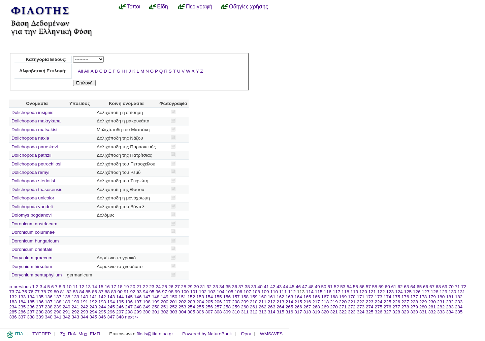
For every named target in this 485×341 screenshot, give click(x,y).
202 (182, 301)
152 (191, 296)
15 (100, 286)
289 (49, 311)
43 (279, 286)
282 (441, 306)
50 (323, 286)
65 (419, 286)
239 (58, 306)
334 (450, 311)
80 (56, 291)
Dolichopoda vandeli (32, 206)
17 (113, 286)
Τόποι (133, 6)
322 (343, 311)
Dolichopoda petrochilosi (36, 163)
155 (218, 296)
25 (164, 286)
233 (459, 301)
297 (120, 311)
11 (75, 286)
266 (298, 306)
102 (203, 291)
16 (107, 286)
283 (450, 306)
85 (88, 291)
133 (22, 296)
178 (423, 296)
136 (49, 296)
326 (378, 311)
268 (316, 306)
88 (107, 291)
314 (272, 311)
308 (218, 311)
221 (352, 301)
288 (40, 311)
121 (372, 291)
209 (245, 301)
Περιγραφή (199, 6)
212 (272, 301)
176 (405, 296)
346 (102, 316)
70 (451, 286)
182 (459, 296)
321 (334, 311)
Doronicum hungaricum (35, 240)
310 (236, 311)
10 (68, 286)
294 (93, 311)
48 (311, 286)
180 (441, 296)
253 (182, 306)
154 (209, 296)
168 (334, 296)
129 (443, 291)
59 (381, 286)
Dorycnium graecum (32, 257)
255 (200, 306)
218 (325, 301)
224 (378, 301)
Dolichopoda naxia (30, 138)
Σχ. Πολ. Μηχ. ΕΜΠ (80, 333)
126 (417, 291)
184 (22, 301)
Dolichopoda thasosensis (36, 189)
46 (298, 286)
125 (408, 291)
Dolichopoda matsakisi (34, 129)
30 (196, 286)
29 (190, 286)
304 (182, 311)
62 (399, 286)
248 (138, 306)
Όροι (246, 333)
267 (307, 306)
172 (370, 296)
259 (236, 306)
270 (334, 306)
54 (349, 286)
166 (316, 296)
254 (191, 306)
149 (164, 296)
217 (316, 301)
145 (129, 296)
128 (435, 291)
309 (227, 311)
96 (158, 291)
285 (13, 311)
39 (253, 286)
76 (30, 291)
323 (352, 311)
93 (138, 291)
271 (343, 306)
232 (450, 301)
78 (43, 291)
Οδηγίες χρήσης (248, 6)
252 (173, 306)
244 (102, 306)
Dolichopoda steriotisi (33, 180)
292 (75, 311)
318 (307, 311)
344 (84, 316)
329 (405, 311)
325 (370, 311)
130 (452, 291)
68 (438, 286)
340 (49, 316)
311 (245, 311)
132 (13, 296)
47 (304, 286)
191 (84, 301)
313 (262, 311)
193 (102, 301)
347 (111, 316)
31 (202, 286)
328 (396, 311)
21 (138, 286)
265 (289, 306)
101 (194, 291)
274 (370, 306)
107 (247, 291)
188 (58, 301)
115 (319, 291)
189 (66, 301)
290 (58, 311)
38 (247, 286)
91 (126, 291)
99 (177, 291)
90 (120, 291)
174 (387, 296)
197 (138, 301)
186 (40, 301)
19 (126, 286)
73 (11, 291)
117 (337, 291)
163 (289, 296)
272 (352, 306)
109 (265, 291)
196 (129, 301)
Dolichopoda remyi (30, 172)
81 (62, 291)
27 (177, 286)
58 (374, 286)
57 (368, 286)
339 (40, 316)
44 (285, 286)
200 (164, 301)
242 (84, 306)
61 (393, 286)
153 (200, 296)
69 (444, 286)
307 (209, 311)
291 (66, 311)
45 (291, 286)
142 (102, 296)
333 (441, 311)
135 (40, 296)
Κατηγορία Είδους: (46, 59)
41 (266, 286)
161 (272, 296)
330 (414, 311)
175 (396, 296)
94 (145, 291)
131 (461, 291)
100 (185, 291)
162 (280, 296)
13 (88, 286)
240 (66, 306)
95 (151, 291)
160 (262, 296)
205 (209, 301)
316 (289, 311)
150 (173, 296)
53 (342, 286)
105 (229, 291)
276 (387, 306)
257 (218, 306)
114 (310, 291)
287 (31, 311)
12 (81, 286)
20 (132, 286)
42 (272, 286)
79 (50, 291)
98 (170, 291)
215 (298, 301)
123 (390, 291)
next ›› (131, 316)
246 (120, 306)
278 (405, 306)
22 (145, 286)
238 (49, 306)
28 (183, 286)
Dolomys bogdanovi (31, 215)
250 (156, 306)
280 (423, 306)
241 (75, 306)
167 (325, 296)
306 (200, 311)
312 (254, 311)
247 (129, 306)
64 (412, 286)
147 (147, 296)
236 (31, 306)
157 (236, 296)
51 (329, 286)
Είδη (162, 6)
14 (94, 286)
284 (459, 306)
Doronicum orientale (32, 249)
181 (450, 296)
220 (343, 301)
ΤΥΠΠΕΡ (41, 333)
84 (81, 291)
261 (254, 306)
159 (254, 296)
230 (432, 301)
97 (164, 291)
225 (387, 301)
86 (94, 291)
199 (156, 301)
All (80, 71)
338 (31, 316)
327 (387, 311)
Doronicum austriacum (34, 223)
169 (343, 296)
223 (370, 301)
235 (22, 306)
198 (147, 301)
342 (66, 316)
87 (100, 291)
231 (441, 301)
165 (307, 296)
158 (245, 296)
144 (120, 296)
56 (361, 286)
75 (24, 291)
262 (262, 306)
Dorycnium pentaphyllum (36, 274)
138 (66, 296)
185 (31, 301)
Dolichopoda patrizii (31, 155)
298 (129, 311)
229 (423, 301)
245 (111, 306)
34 (221, 286)
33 (215, 286)
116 (327, 291)
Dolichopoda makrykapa (36, 120)
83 (75, 291)
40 (259, 286)
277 (396, 306)
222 (360, 301)
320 (325, 311)
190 (75, 301)
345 (93, 316)
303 (173, 311)
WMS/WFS (271, 333)
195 (120, 301)
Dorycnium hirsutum (31, 266)
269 (325, 306)
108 (256, 291)
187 (49, 301)
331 (423, 311)
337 (22, 316)
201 (173, 301)
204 (200, 301)
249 (147, 306)
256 (209, 306)
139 (75, 296)
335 (459, 311)
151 (182, 296)
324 (360, 311)
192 (93, 301)
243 (93, 306)
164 (298, 296)
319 (316, 311)
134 (31, 296)
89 (113, 291)
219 (334, 301)
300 (147, 311)
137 (58, 296)
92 (132, 291)
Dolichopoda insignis (32, 112)
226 (396, 301)
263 (272, 306)
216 (307, 301)
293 (84, 311)
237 (40, 306)
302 (164, 311)
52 (336, 286)
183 (13, 301)
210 (254, 301)
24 (158, 286)
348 (120, 316)
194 (111, 301)
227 (405, 301)
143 (111, 296)
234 (13, 306)
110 (274, 291)
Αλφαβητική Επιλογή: (43, 70)
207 (227, 301)
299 (138, 311)
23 (151, 286)
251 (164, 306)
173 (378, 296)
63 (406, 286)
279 (414, 306)
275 (378, 306)
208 (236, 301)
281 (432, 306)
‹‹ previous (20, 286)
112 (292, 291)
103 (212, 291)
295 (102, 311)
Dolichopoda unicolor (32, 197)
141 (93, 296)
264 (280, 306)
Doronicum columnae (33, 232)
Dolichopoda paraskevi (34, 146)
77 (37, 291)
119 (354, 291)
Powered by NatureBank (207, 333)
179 (432, 296)
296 (111, 311)
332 (432, 311)
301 (156, 311)
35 (228, 286)
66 (425, 286)
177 (414, 296)
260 (245, 306)
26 (170, 286)
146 (138, 296)
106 (238, 291)
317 (298, 311)
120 (363, 291)
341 (58, 316)
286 (22, 311)
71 (457, 286)
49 (317, 286)
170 (352, 296)
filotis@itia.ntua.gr (154, 333)
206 (218, 301)
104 (221, 291)
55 (355, 286)
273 (360, 306)
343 (75, 316)
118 (345, 291)
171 (360, 296)
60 (387, 286)
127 (425, 291)
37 (241, 286)
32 (209, 286)
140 (84, 296)
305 (191, 311)
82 (68, 291)
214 (289, 301)
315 (280, 311)
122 (381, 291)
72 (463, 286)
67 (431, 286)
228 (414, 301)
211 (262, 301)
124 (399, 291)
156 (227, 296)
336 (13, 316)
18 (120, 286)
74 (18, 291)
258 (227, 306)
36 (234, 286)
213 (280, 301)
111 (283, 291)
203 (191, 301)
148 (156, 296)
